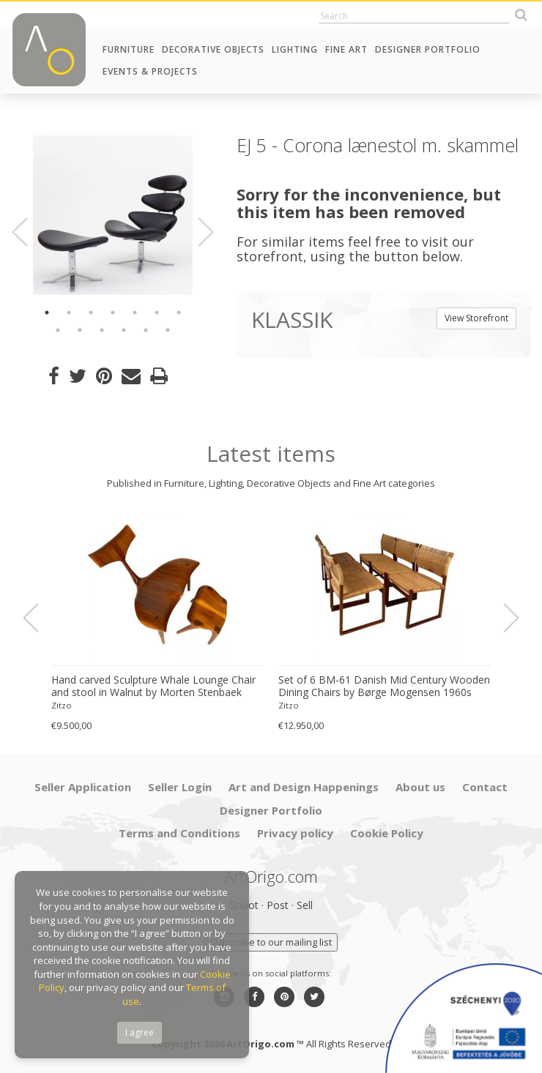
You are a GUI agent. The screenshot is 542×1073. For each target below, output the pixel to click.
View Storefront (476, 318)
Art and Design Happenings (304, 786)
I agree (139, 1032)
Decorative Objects (213, 49)
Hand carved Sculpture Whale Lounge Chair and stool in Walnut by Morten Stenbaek (153, 686)
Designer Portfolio (427, 49)
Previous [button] (28, 232)
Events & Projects (150, 71)
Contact (485, 786)
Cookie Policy (386, 833)
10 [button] (101, 330)
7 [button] (178, 312)
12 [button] (145, 330)
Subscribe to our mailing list (271, 942)
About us (420, 786)
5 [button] (134, 312)
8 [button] (58, 330)
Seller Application (82, 786)
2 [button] (69, 312)
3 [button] (90, 312)
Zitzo (61, 705)
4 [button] (112, 312)
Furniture (129, 49)
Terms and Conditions (179, 833)
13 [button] (167, 330)
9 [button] (80, 330)
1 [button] (47, 312)
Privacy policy (295, 833)
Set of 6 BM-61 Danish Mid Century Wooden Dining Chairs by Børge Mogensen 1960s (384, 686)
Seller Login (180, 786)
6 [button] (156, 312)
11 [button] (123, 330)
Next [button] (197, 232)
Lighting (295, 49)
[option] (113, 215)
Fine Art (346, 49)
